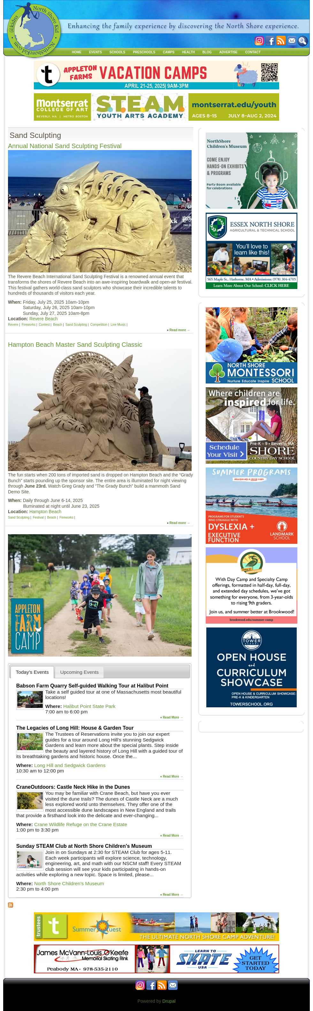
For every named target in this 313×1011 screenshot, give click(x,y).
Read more (178, 330)
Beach (57, 324)
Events (95, 52)
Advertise (228, 52)
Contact (253, 52)
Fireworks (28, 324)
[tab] (32, 672)
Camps (168, 52)
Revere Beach (43, 318)
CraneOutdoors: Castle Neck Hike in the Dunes (73, 787)
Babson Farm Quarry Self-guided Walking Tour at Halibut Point (92, 685)
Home (76, 52)
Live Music (118, 324)
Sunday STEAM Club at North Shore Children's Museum (84, 846)
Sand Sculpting (76, 324)
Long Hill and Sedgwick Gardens (69, 765)
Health (188, 52)
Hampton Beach (45, 511)
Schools (117, 52)
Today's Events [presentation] (32, 672)
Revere (13, 324)
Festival (38, 517)
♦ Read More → (171, 717)
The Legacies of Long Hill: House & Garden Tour (75, 728)
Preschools (144, 52)
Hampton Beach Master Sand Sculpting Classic (75, 344)
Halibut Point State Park (89, 706)
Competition (98, 324)
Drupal (168, 1001)
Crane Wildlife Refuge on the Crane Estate (80, 824)
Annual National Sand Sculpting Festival (65, 145)
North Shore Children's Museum (69, 883)
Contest (44, 324)
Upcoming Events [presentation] (79, 672)
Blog (207, 52)
